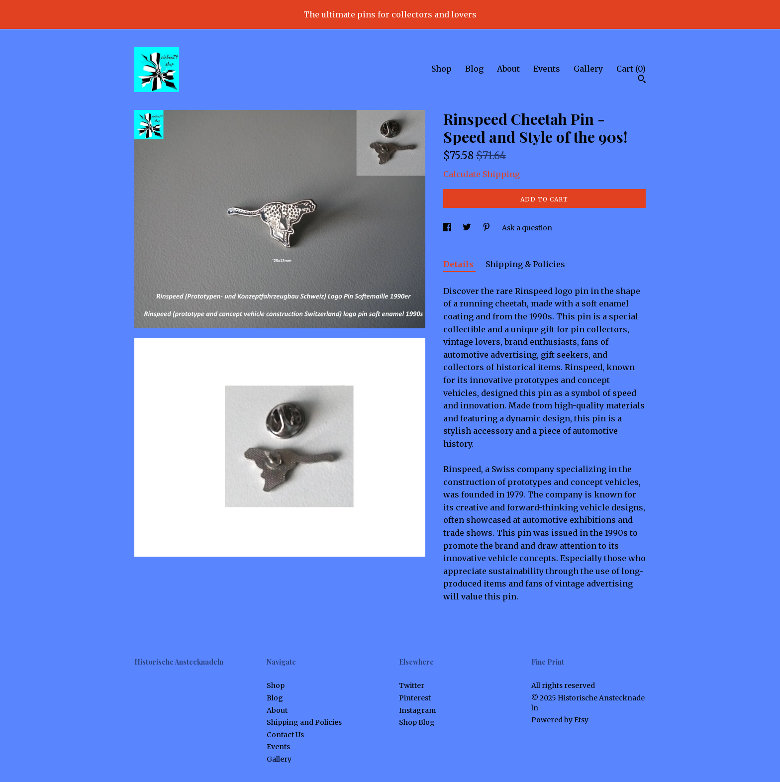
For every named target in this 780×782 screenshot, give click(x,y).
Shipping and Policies (304, 722)
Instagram (417, 710)
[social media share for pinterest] (487, 227)
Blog (474, 69)
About (508, 69)
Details (459, 264)
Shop (441, 69)
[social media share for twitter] (468, 227)
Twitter (411, 685)
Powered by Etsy (559, 719)
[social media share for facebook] (448, 227)
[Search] (642, 80)
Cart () (631, 69)
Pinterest (415, 697)
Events (546, 69)
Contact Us (285, 734)
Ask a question (527, 227)
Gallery (588, 69)
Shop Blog (417, 722)
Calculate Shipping (481, 174)
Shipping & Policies (525, 264)
